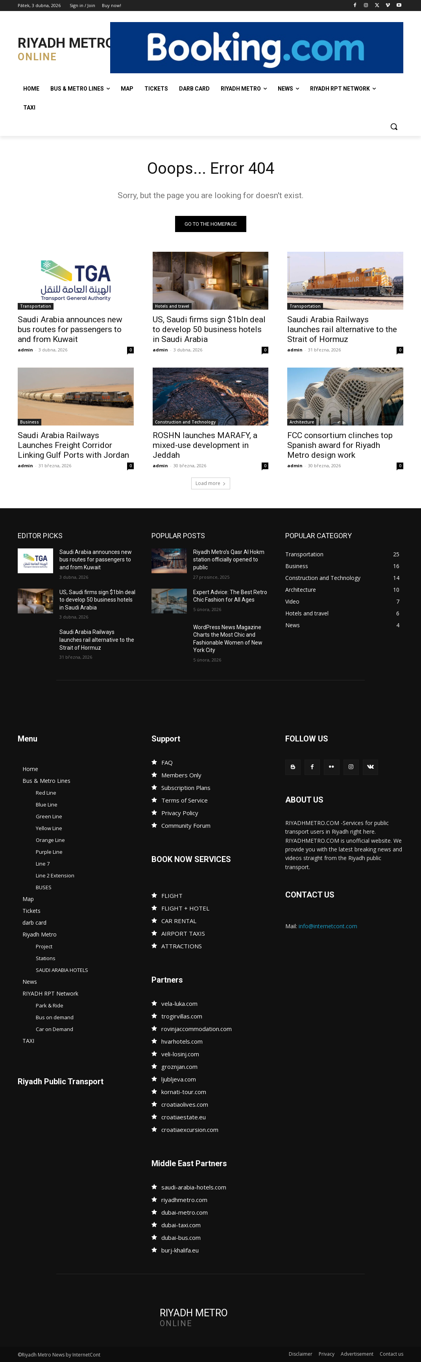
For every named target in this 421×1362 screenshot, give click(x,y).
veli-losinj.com (180, 1054)
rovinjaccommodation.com (196, 1029)
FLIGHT (172, 895)
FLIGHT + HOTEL (185, 908)
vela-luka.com (179, 1003)
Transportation (35, 306)
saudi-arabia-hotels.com (193, 1187)
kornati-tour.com (183, 1092)
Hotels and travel (172, 306)
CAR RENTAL (178, 921)
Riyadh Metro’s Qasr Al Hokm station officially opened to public (228, 559)
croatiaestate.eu (183, 1117)
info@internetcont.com (328, 926)
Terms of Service (184, 800)
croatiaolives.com (184, 1104)
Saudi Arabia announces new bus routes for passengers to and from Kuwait (70, 329)
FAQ (167, 762)
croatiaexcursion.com (189, 1129)
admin (25, 350)
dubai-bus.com (181, 1237)
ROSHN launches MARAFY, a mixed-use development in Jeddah (205, 445)
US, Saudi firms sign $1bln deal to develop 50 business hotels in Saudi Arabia (209, 329)
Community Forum (185, 825)
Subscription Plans (185, 788)
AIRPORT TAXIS (183, 933)
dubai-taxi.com (181, 1225)
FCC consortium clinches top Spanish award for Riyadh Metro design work (340, 445)
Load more (211, 483)
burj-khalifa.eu (180, 1250)
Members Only (181, 775)
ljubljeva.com (178, 1079)
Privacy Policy (179, 813)
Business (29, 422)
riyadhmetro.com (184, 1200)
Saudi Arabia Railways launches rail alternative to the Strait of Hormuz (342, 329)
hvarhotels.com (182, 1041)
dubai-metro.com (184, 1212)
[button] (393, 126)
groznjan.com (179, 1066)
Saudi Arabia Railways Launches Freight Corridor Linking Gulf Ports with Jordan (73, 445)
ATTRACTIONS (181, 946)
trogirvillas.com (181, 1016)
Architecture (302, 422)
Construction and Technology (185, 422)
